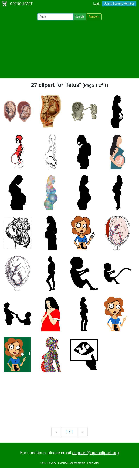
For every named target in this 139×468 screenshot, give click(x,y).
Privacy (51, 463)
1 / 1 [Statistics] (69, 432)
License (63, 463)
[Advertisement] (69, 49)
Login (96, 3)
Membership (77, 463)
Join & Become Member (119, 3)
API (96, 463)
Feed (90, 463)
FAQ (42, 463)
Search (79, 16)
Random (94, 16)
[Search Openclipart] (55, 16)
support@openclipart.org (95, 452)
